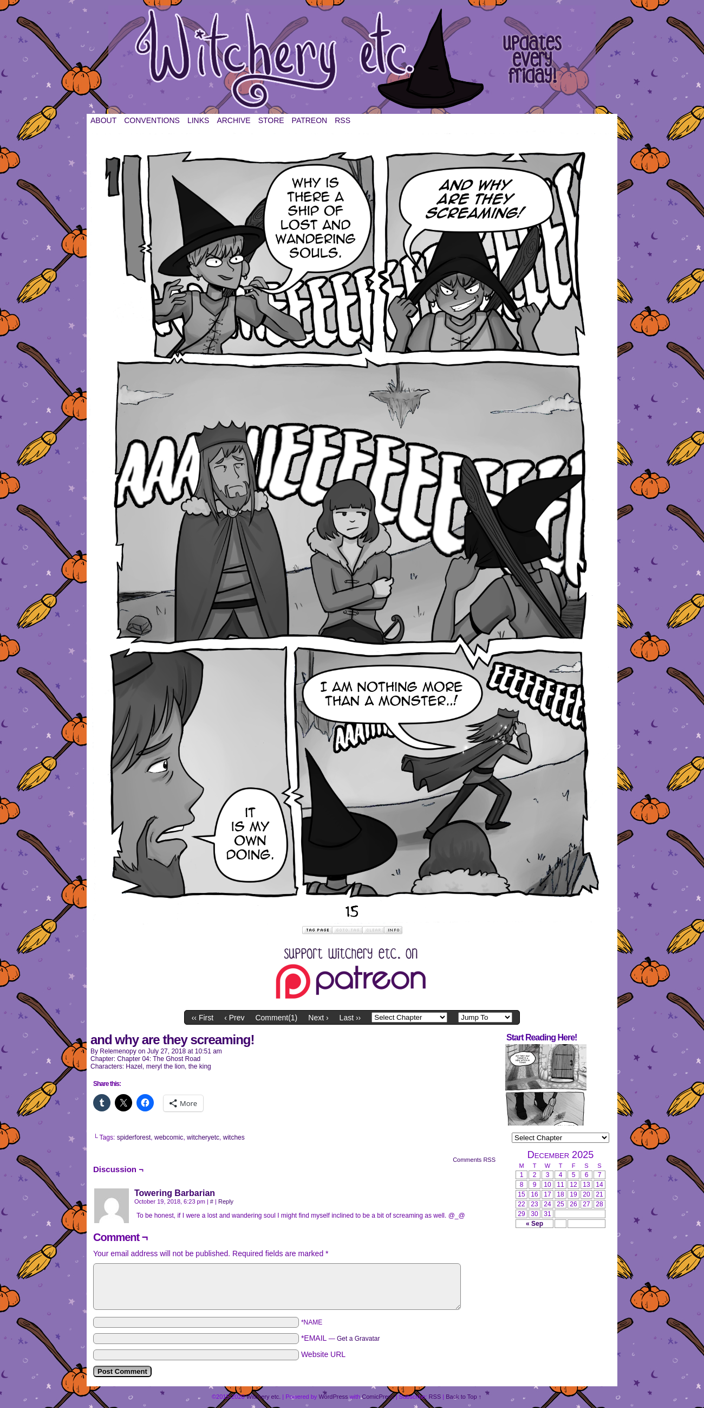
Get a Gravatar (358, 1338)
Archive (233, 120)
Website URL (323, 1354)
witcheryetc (203, 1137)
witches (234, 1137)
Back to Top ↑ (463, 1396)
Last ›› (350, 1017)
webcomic (168, 1137)
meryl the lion (165, 1066)
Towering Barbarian (174, 1193)
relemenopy (118, 1051)
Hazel (134, 1066)
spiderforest (134, 1137)
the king (199, 1066)
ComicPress (378, 1396)
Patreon (310, 120)
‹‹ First (202, 1017)
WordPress (333, 1396)
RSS (342, 120)
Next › (318, 1017)
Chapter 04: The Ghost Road (158, 1059)
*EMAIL (340, 1338)
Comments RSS (474, 1159)
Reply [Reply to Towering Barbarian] (225, 1201)
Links (198, 120)
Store (271, 120)
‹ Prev (234, 1017)
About (103, 120)
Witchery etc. (352, 59)
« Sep (534, 1223)
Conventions (152, 120)
